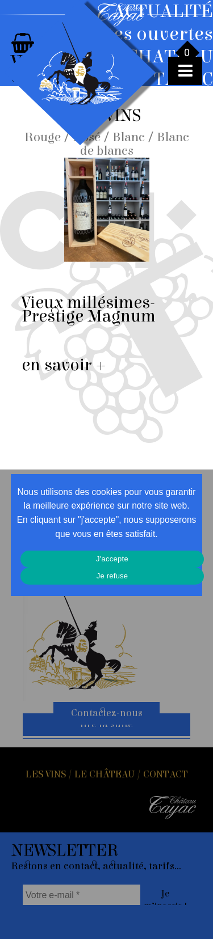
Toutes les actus (176, 127)
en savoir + (64, 365)
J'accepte (112, 559)
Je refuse (112, 576)
